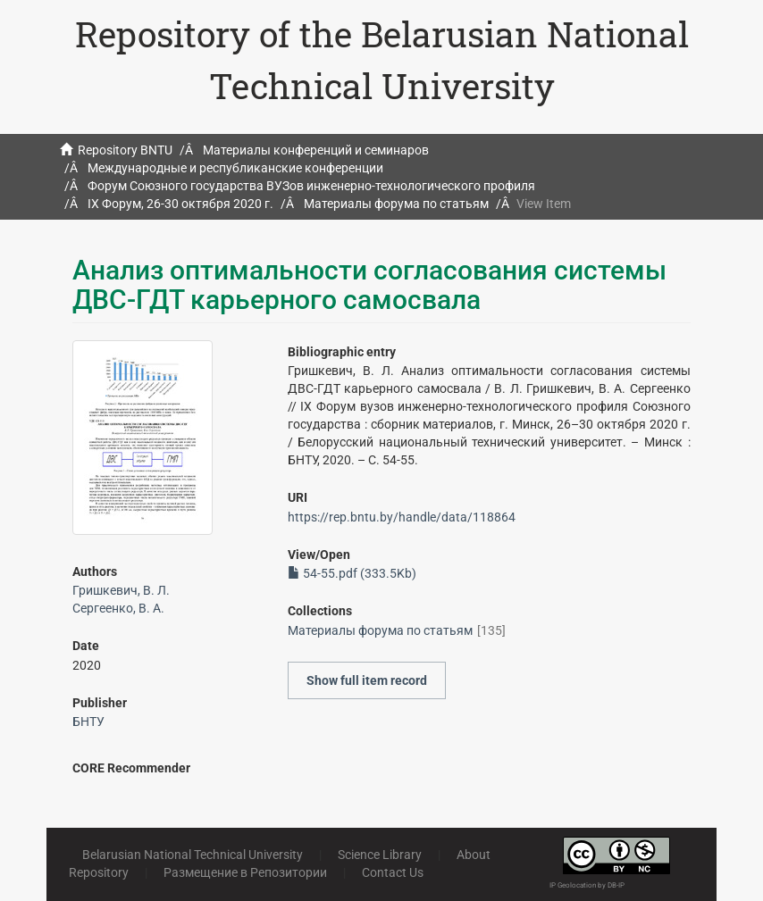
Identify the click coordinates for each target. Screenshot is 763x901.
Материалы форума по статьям (396, 203)
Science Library (380, 854)
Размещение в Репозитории (245, 872)
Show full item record (366, 680)
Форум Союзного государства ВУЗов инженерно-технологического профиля (311, 186)
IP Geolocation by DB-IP (587, 885)
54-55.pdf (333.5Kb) (352, 573)
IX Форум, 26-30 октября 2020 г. (180, 203)
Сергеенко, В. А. (118, 608)
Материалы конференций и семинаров (316, 150)
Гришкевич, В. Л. (121, 590)
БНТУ (88, 721)
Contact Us (392, 872)
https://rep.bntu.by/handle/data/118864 (402, 517)
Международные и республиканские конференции (235, 168)
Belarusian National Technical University (192, 854)
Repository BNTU (125, 150)
